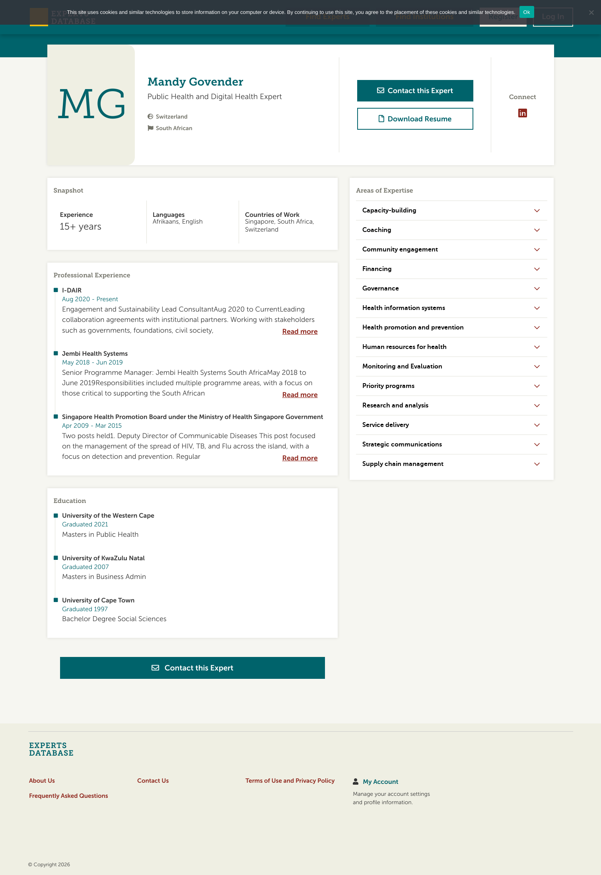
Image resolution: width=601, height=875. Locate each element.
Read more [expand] (299, 332)
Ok (526, 12)
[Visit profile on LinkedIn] (522, 113)
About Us (42, 781)
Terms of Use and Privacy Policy (290, 781)
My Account (380, 781)
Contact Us (153, 781)
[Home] (67, 749)
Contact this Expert (192, 668)
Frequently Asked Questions (68, 796)
